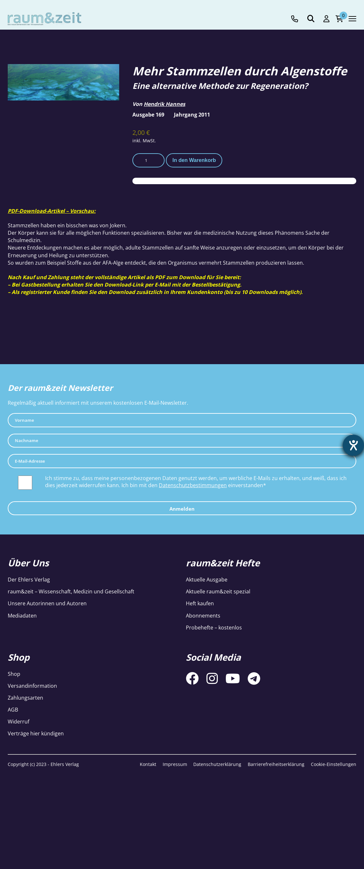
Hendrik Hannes (164, 104)
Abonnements (203, 615)
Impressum (175, 764)
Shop (14, 673)
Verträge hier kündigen (36, 733)
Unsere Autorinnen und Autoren (47, 603)
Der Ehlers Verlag (29, 579)
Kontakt (148, 764)
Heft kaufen (200, 603)
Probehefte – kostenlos (214, 627)
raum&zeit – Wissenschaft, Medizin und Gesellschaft (71, 591)
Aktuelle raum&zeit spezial (218, 591)
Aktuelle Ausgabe (206, 579)
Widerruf (18, 721)
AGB (13, 709)
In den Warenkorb (194, 160)
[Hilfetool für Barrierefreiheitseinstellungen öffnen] (353, 445)
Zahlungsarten (25, 697)
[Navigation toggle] (352, 18)
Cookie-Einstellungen (333, 764)
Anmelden (182, 508)
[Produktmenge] (148, 160)
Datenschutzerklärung (217, 764)
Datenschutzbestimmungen (193, 485)
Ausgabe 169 (148, 114)
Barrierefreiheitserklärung (276, 764)
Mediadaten (22, 615)
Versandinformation (32, 685)
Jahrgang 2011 (192, 114)
